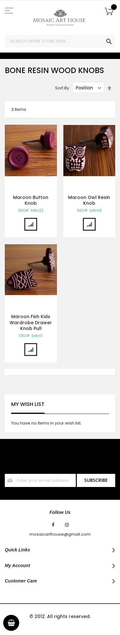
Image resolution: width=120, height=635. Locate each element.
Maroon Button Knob (30, 200)
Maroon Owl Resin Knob (89, 200)
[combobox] (60, 41)
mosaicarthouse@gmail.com (60, 534)
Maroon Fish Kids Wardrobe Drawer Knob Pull (31, 322)
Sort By (62, 88)
